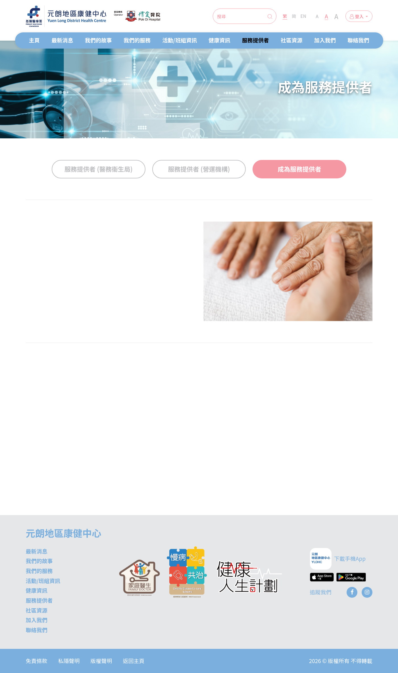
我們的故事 (98, 40)
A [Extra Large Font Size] (336, 16)
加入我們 (325, 40)
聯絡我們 (358, 40)
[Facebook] (352, 592)
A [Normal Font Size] (317, 16)
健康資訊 (219, 40)
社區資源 (291, 40)
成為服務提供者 (299, 168)
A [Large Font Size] (326, 16)
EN (303, 16)
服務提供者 (255, 40)
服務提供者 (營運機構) (199, 168)
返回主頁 (134, 660)
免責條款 (36, 660)
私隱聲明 (69, 660)
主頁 (34, 40)
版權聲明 (101, 660)
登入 (357, 16)
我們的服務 (137, 40)
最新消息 (62, 40)
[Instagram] (367, 592)
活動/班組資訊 (179, 40)
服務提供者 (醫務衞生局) (98, 168)
